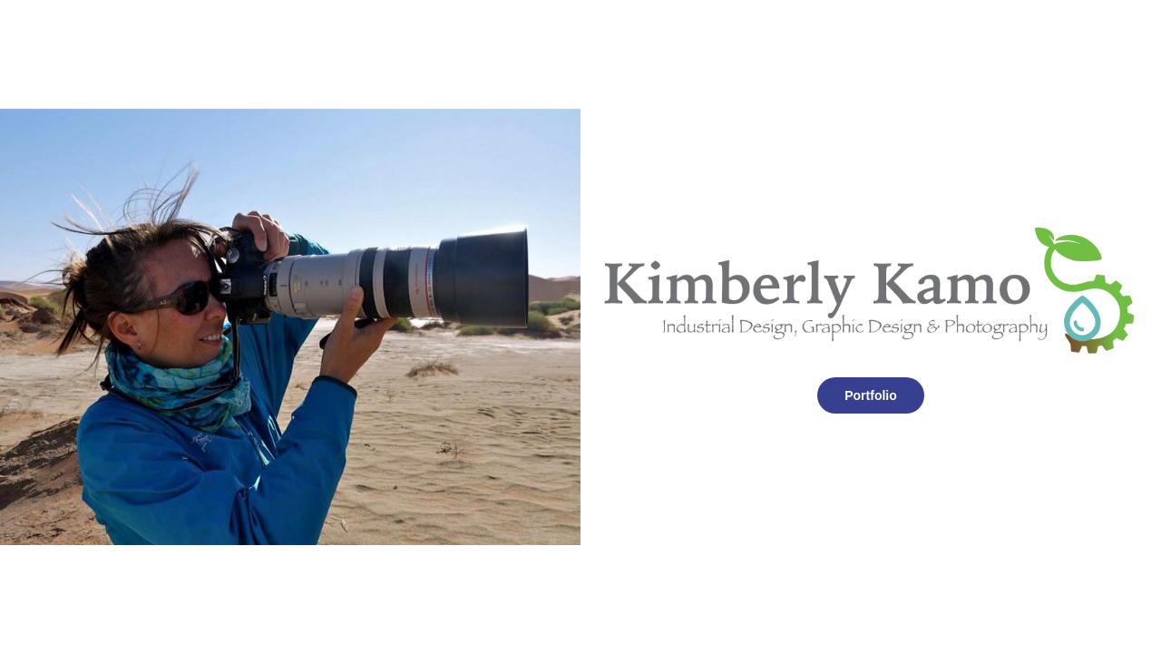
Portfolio (870, 395)
